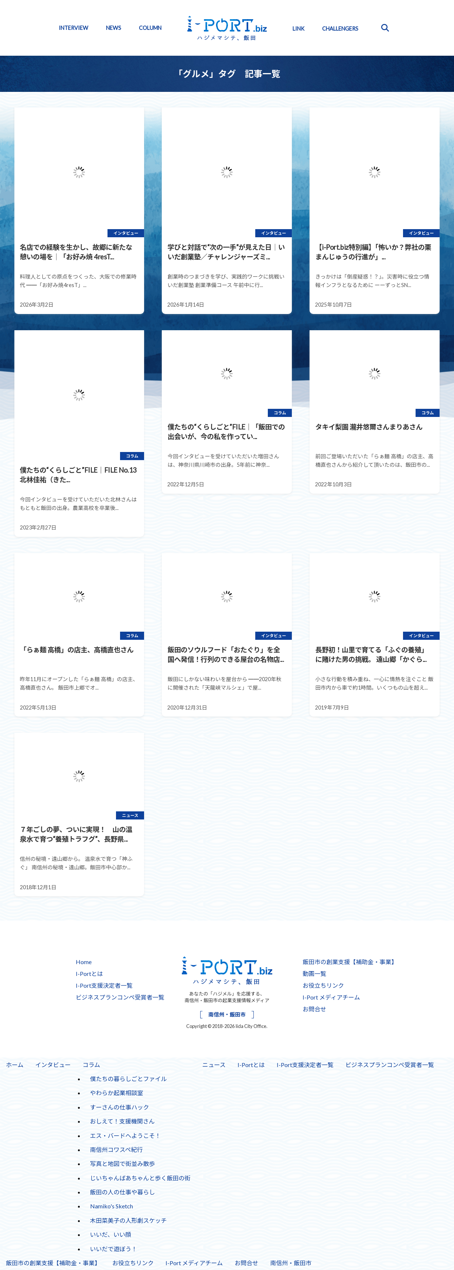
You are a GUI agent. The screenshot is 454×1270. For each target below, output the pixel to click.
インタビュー (53, 1064)
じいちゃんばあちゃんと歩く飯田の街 (140, 1177)
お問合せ (314, 1008)
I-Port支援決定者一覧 (104, 985)
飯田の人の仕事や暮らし (122, 1191)
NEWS (113, 28)
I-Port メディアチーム (331, 997)
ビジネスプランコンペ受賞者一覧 (120, 997)
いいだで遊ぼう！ (113, 1248)
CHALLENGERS (340, 28)
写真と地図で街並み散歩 (122, 1163)
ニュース (214, 1064)
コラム (91, 1064)
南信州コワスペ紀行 (116, 1149)
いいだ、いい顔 (111, 1234)
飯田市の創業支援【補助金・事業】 (350, 961)
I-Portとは (89, 973)
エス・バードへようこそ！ (125, 1135)
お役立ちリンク (323, 985)
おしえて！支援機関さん (122, 1121)
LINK (298, 28)
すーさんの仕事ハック (119, 1107)
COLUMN (150, 28)
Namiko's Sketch (111, 1205)
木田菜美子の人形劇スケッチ (128, 1220)
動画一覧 (314, 973)
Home (84, 961)
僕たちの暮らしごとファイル (128, 1078)
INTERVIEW (73, 28)
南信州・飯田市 (227, 1014)
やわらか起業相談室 (116, 1092)
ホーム (15, 1064)
